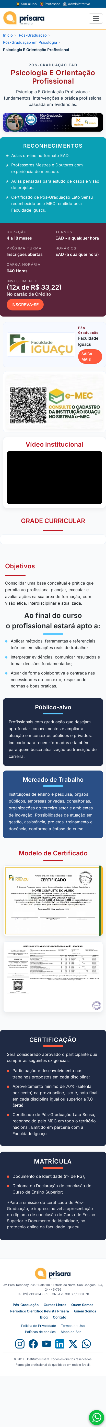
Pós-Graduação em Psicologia (30, 42)
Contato (59, 1317)
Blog (44, 1317)
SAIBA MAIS (86, 357)
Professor (50, 4)
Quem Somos (82, 1305)
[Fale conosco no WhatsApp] (96, 1417)
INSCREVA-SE (25, 304)
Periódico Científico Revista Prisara (39, 1311)
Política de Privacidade (38, 1326)
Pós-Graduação (33, 35)
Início (8, 35)
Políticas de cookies (40, 1332)
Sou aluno (26, 4)
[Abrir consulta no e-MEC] (54, 401)
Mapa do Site (71, 1332)
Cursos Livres (55, 1305)
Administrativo (76, 4)
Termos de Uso (73, 1326)
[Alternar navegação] (96, 18)
